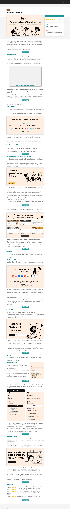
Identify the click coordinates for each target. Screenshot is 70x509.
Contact (58, 2)
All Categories (46, 2)
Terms (59, 504)
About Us (53, 2)
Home (8, 5)
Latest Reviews (39, 2)
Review (11, 5)
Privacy (62, 504)
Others (15, 5)
